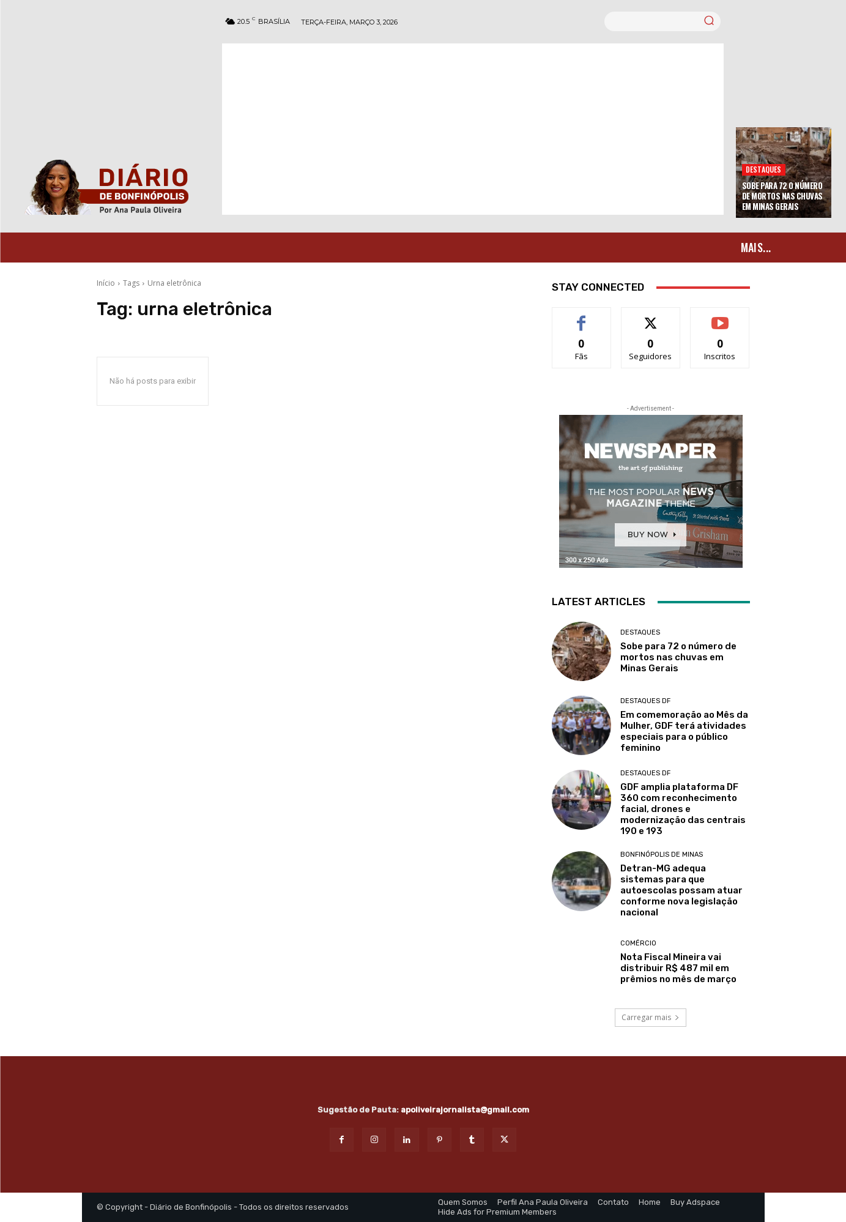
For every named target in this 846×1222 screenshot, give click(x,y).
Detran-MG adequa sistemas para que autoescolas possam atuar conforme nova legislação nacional (681, 890)
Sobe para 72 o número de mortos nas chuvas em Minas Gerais (782, 195)
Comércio (638, 943)
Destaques (764, 169)
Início (106, 283)
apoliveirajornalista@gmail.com (465, 1109)
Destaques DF (645, 701)
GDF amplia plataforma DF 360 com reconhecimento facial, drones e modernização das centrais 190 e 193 (683, 808)
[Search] (709, 21)
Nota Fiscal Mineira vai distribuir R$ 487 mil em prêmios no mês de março (678, 968)
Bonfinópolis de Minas (661, 854)
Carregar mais (651, 1017)
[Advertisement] (473, 129)
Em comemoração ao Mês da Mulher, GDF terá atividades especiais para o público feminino (684, 731)
